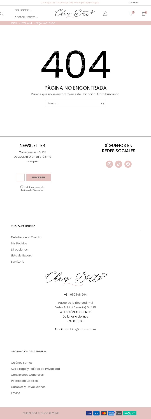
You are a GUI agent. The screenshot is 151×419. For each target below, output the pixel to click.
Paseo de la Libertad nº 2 (75, 303)
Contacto (133, 2)
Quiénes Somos (21, 363)
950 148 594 (78, 295)
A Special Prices (26, 17)
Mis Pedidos (19, 243)
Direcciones (19, 249)
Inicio (14, 23)
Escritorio (17, 262)
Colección (23, 10)
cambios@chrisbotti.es (80, 329)
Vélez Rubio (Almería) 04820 (75, 307)
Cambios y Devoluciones (28, 387)
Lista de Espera (21, 255)
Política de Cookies (24, 381)
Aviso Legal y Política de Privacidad (35, 369)
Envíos (15, 393)
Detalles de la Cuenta (26, 237)
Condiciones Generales (27, 375)
